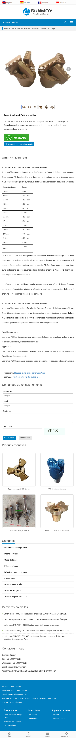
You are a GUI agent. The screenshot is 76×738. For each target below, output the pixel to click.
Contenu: (7, 411)
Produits (35, 28)
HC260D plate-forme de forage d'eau (29, 373)
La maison (25, 28)
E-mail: (6, 401)
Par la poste (9, 438)
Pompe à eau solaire (13, 584)
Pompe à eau (9, 578)
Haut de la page (66, 734)
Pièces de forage (11, 566)
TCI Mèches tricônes (57, 489)
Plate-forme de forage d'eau (15, 548)
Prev (7, 69)
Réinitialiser (25, 438)
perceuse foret (10, 725)
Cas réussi (32, 715)
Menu (47, 734)
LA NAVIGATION (10, 22)
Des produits (10, 710)
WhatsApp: (7, 391)
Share (9, 734)
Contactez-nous (58, 719)
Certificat (55, 715)
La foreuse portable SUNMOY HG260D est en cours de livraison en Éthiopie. (35, 619)
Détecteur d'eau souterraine (15, 572)
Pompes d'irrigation (13, 590)
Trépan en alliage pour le (19, 530)
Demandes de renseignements (19, 144)
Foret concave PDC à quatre (57, 530)
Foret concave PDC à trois (19, 489)
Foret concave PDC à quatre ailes (27, 377)
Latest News (34, 710)
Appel (28, 734)
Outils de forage (11, 560)
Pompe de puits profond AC (16, 596)
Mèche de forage (47, 28)
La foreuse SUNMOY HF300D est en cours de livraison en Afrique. (31, 625)
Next (68, 69)
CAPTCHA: (7, 426)
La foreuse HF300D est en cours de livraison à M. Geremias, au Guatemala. (35, 614)
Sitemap (18, 702)
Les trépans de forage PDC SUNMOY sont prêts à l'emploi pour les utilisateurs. (36, 631)
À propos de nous (61, 710)
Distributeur (33, 719)
